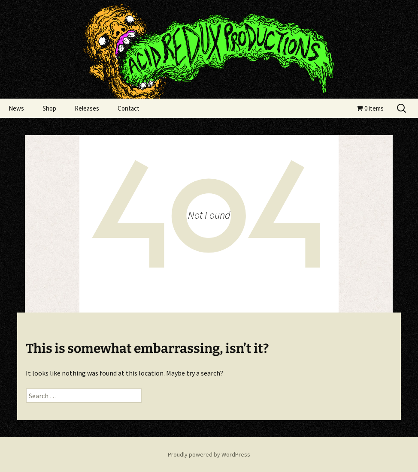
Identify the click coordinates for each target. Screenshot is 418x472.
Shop (49, 108)
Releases (87, 108)
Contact (128, 108)
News (16, 108)
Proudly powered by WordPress (209, 454)
